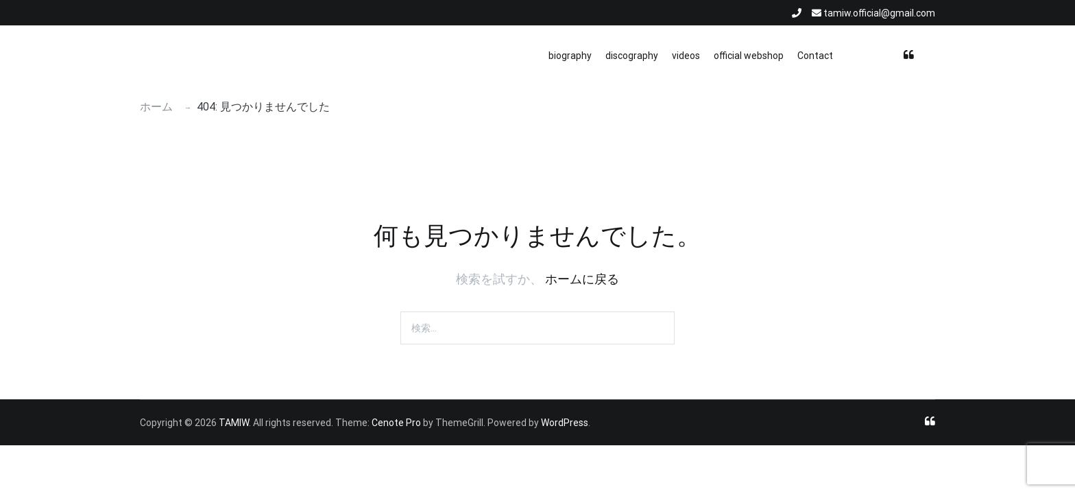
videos (686, 55)
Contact (815, 55)
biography (570, 55)
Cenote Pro (396, 422)
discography (631, 55)
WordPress (564, 422)
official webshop (749, 55)
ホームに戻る (582, 279)
